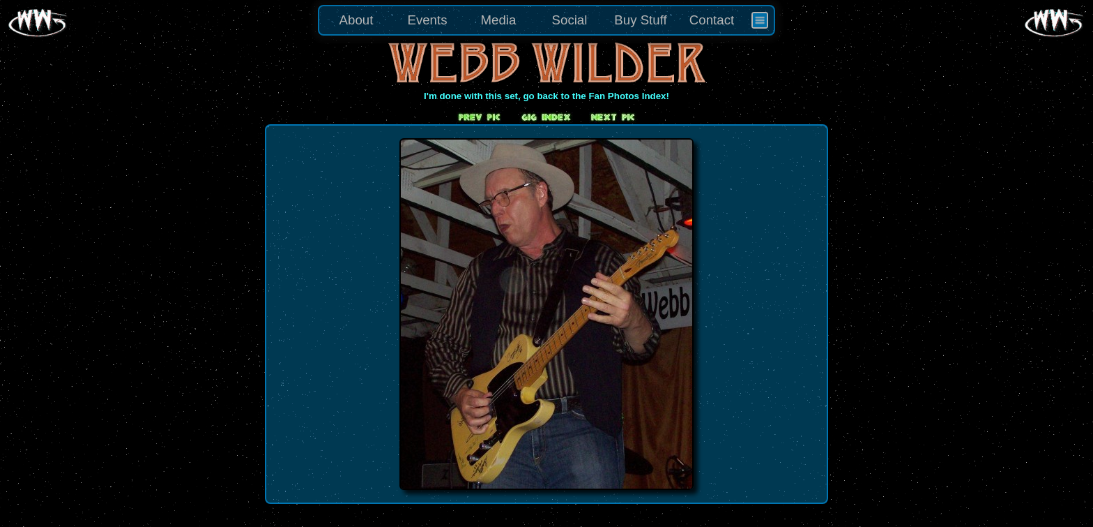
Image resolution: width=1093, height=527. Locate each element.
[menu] (546, 20)
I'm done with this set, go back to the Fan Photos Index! (546, 96)
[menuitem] (759, 20)
